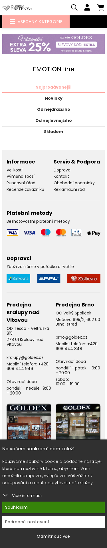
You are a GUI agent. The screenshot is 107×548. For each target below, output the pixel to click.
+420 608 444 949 (28, 366)
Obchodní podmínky (74, 183)
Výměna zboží (21, 176)
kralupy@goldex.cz (25, 357)
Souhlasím (16, 507)
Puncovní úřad (21, 183)
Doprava (62, 170)
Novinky (53, 98)
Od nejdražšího (53, 109)
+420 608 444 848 (77, 346)
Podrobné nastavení (27, 522)
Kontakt (61, 176)
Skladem (53, 131)
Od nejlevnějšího (53, 120)
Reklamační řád (69, 189)
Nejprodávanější (53, 87)
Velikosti (15, 170)
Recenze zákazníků (25, 189)
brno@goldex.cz (71, 337)
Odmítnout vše (53, 536)
